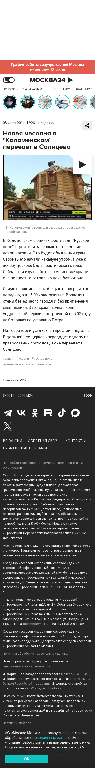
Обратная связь (44, 441)
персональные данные (50, 737)
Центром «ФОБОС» (75, 674)
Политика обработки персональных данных (35, 653)
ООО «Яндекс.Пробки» (44, 688)
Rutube (48, 413)
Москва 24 (47, 80)
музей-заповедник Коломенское (27, 364)
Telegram (8, 413)
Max (75, 413)
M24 (29, 395)
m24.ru (15, 475)
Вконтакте (21, 413)
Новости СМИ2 (14, 380)
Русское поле (42, 358)
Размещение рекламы (25, 448)
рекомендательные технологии (26, 666)
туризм (8, 358)
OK (26, 758)
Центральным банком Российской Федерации (47, 681)
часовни (23, 358)
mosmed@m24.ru (36, 623)
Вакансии (12, 441)
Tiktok (62, 413)
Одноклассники (35, 413)
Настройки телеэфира (20, 462)
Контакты (75, 441)
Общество (46, 123)
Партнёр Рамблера (17, 723)
